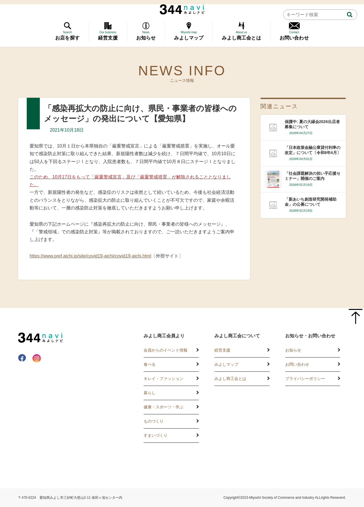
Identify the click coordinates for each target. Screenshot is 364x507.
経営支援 (222, 350)
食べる (150, 364)
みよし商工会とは (230, 378)
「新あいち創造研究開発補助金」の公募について (310, 202)
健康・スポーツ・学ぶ (163, 407)
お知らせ (293, 350)
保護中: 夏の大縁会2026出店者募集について (312, 124)
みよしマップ (226, 364)
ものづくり (154, 421)
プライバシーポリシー (305, 378)
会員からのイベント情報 (165, 350)
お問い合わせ (297, 364)
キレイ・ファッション (163, 378)
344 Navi (182, 9)
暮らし (150, 392)
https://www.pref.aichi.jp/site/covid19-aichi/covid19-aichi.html (90, 256)
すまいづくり (155, 435)
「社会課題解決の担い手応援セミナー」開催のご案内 (312, 176)
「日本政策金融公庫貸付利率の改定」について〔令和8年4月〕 (313, 150)
